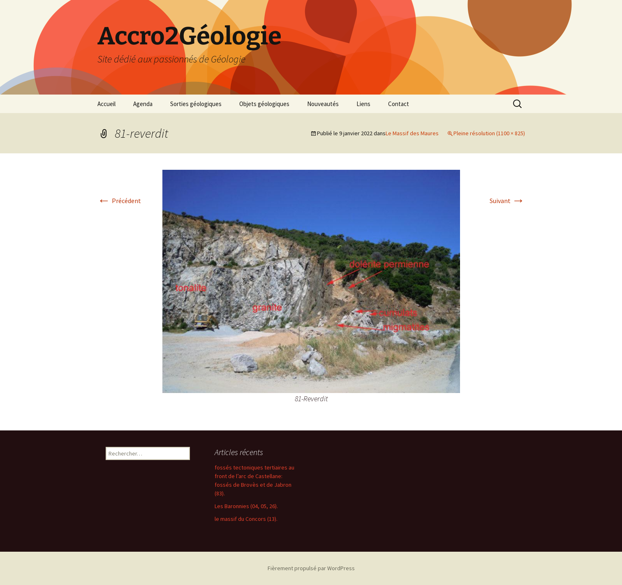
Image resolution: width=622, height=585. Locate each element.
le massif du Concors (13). (246, 519)
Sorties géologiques (196, 104)
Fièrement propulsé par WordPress (311, 568)
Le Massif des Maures (412, 133)
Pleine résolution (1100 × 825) (489, 133)
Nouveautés (323, 104)
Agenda (143, 104)
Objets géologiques (264, 104)
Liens (363, 104)
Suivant (507, 201)
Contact (398, 104)
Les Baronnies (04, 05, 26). (246, 506)
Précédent (119, 201)
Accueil (106, 104)
